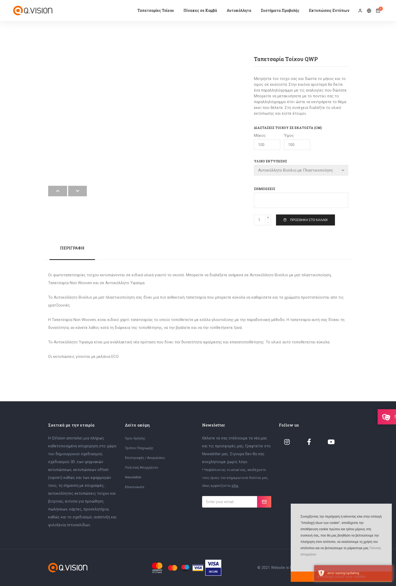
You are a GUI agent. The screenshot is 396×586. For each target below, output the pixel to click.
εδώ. (235, 485)
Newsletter (133, 477)
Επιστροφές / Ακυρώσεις (145, 457)
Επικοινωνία (134, 487)
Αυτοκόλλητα (239, 10)
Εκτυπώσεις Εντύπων (329, 10)
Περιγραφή (72, 247)
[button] (300, 562)
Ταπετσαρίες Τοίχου (155, 10)
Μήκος (267, 141)
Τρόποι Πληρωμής (139, 448)
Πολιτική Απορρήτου (141, 467)
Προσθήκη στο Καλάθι (305, 219)
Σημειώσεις (264, 188)
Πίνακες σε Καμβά (200, 10)
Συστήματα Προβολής (280, 10)
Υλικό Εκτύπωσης (270, 161)
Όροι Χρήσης (135, 438)
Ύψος (297, 141)
